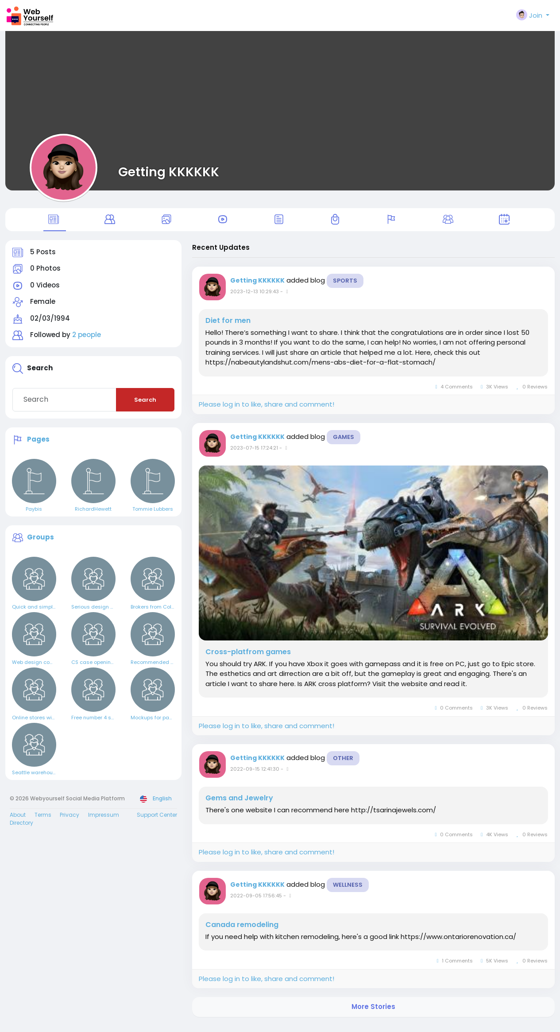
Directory (21, 829)
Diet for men (228, 327)
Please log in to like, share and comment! (266, 410)
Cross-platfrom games (248, 658)
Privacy (69, 821)
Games (343, 443)
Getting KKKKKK (168, 172)
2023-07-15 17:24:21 (254, 454)
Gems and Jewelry (239, 804)
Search (145, 406)
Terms (43, 821)
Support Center (157, 821)
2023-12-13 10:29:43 (254, 297)
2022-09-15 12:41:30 (254, 775)
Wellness (348, 891)
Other (343, 764)
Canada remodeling (241, 931)
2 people (86, 341)
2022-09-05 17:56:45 (256, 901)
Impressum (103, 821)
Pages (38, 445)
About (18, 821)
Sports (345, 287)
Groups (40, 543)
